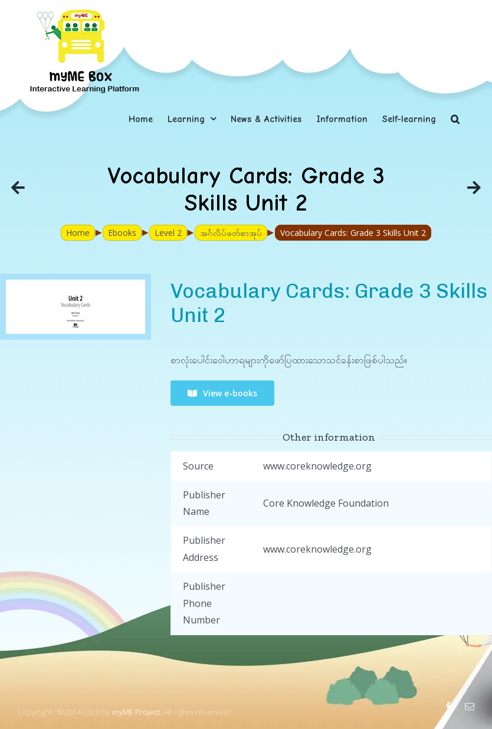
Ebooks (122, 232)
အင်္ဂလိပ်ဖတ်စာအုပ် (231, 232)
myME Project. (137, 712)
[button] (455, 119)
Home (78, 232)
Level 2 (168, 232)
